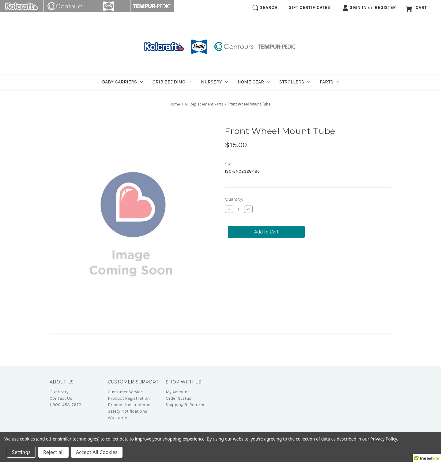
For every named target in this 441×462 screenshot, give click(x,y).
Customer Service (125, 392)
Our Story (59, 392)
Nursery (214, 82)
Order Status (178, 398)
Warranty (117, 417)
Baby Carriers (122, 82)
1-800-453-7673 (65, 404)
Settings (21, 452)
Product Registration (129, 398)
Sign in (354, 8)
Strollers (294, 82)
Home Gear (254, 82)
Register (385, 7)
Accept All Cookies (97, 452)
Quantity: (234, 199)
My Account (177, 392)
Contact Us (61, 398)
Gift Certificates (309, 7)
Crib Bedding (172, 82)
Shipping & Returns (185, 404)
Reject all (53, 452)
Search (264, 8)
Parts (329, 82)
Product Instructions (129, 404)
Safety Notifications (127, 411)
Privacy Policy (383, 439)
